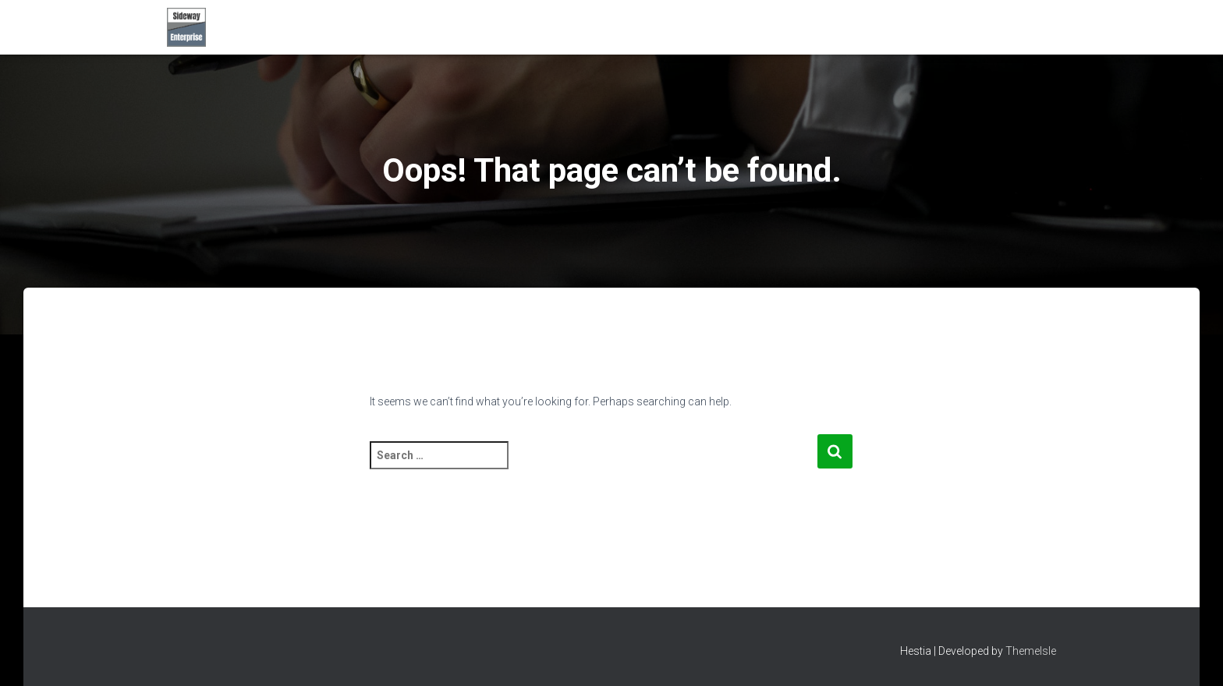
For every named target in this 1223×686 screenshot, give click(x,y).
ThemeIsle (1030, 651)
